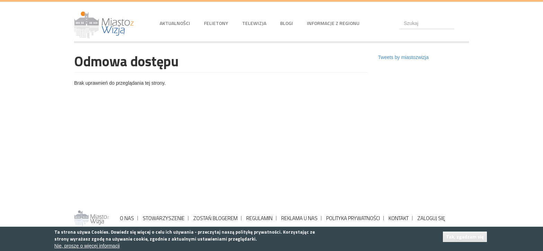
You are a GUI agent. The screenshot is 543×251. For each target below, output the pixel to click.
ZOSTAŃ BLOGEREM (215, 218)
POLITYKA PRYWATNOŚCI (353, 218)
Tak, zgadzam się (465, 236)
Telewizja (254, 23)
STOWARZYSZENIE (164, 218)
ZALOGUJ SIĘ (431, 218)
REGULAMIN (259, 218)
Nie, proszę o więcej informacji (87, 246)
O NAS (127, 218)
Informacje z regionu (333, 23)
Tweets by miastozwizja (403, 57)
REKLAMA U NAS (299, 218)
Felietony (216, 23)
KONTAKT (399, 218)
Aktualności (175, 23)
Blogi (286, 23)
